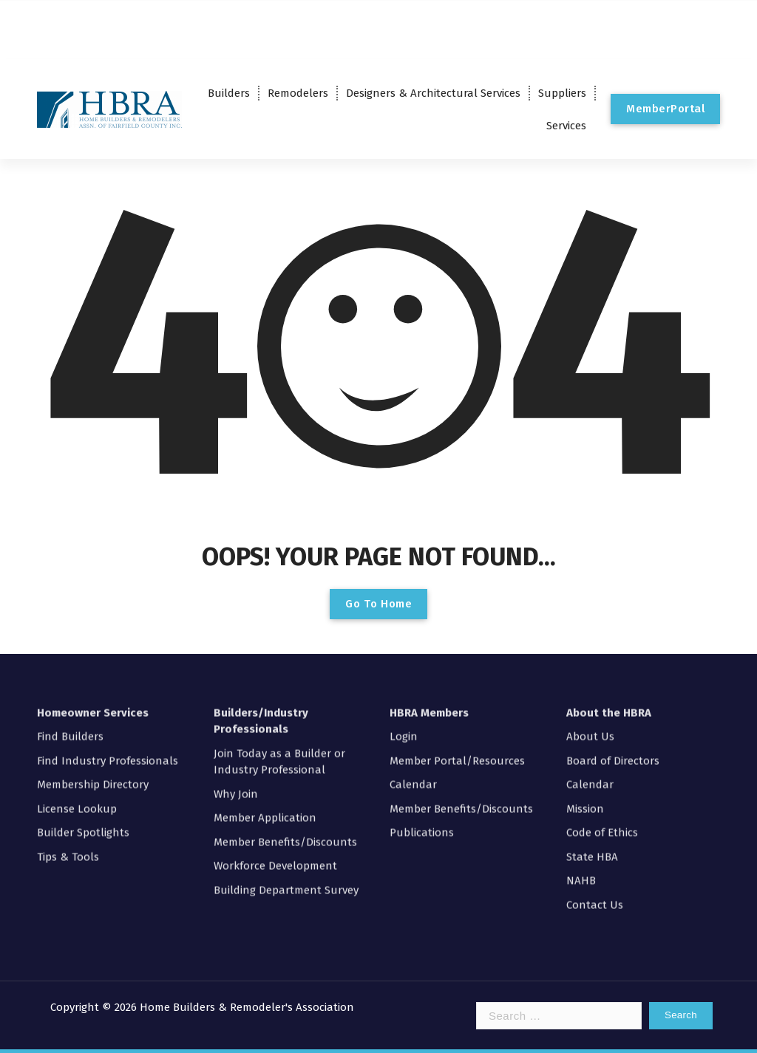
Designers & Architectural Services (433, 93)
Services (566, 125)
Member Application (265, 732)
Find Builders (70, 651)
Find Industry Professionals (107, 675)
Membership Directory (93, 699)
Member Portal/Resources (457, 675)
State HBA (592, 771)
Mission (585, 723)
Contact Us (594, 819)
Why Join (236, 708)
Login (404, 651)
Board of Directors (612, 675)
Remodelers (298, 93)
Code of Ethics (602, 747)
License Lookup (77, 723)
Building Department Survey (286, 804)
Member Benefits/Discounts (285, 756)
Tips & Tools (68, 771)
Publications (422, 747)
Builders (229, 93)
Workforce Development (275, 780)
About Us (590, 651)
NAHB (581, 795)
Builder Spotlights (83, 747)
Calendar (413, 699)
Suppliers (562, 93)
